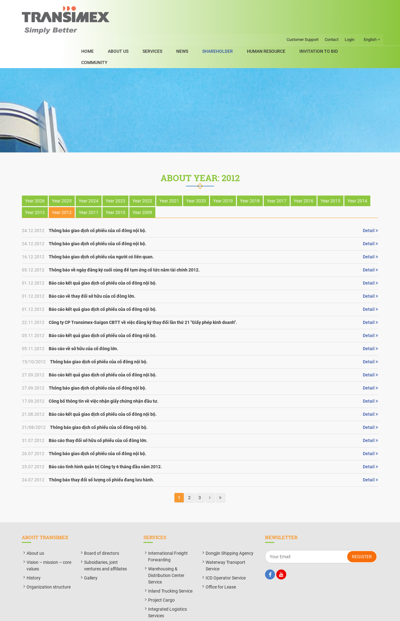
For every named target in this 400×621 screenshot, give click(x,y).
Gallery (91, 551)
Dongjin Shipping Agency (229, 527)
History (34, 551)
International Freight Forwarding (168, 530)
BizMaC (256, 612)
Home (120, 27)
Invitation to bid (323, 27)
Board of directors (101, 527)
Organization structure (49, 561)
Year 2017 (277, 174)
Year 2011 (88, 186)
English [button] (371, 5)
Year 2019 (223, 174)
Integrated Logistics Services (167, 586)
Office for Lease (221, 561)
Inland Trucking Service (170, 565)
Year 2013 (35, 186)
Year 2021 (169, 174)
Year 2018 (250, 174)
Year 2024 (88, 174)
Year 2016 (303, 174)
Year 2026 (35, 174)
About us (35, 527)
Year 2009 (142, 186)
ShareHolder (231, 27)
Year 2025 (62, 174)
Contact (331, 5)
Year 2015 (330, 174)
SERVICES (176, 27)
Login (349, 5)
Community (365, 27)
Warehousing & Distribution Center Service (166, 549)
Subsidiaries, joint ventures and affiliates (105, 539)
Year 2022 (142, 174)
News (201, 27)
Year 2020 (196, 174)
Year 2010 (115, 186)
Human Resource (275, 27)
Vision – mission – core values (49, 539)
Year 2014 (357, 174)
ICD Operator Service (226, 551)
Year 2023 (115, 174)
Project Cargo (161, 574)
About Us (146, 27)
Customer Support (302, 5)
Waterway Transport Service (225, 539)
